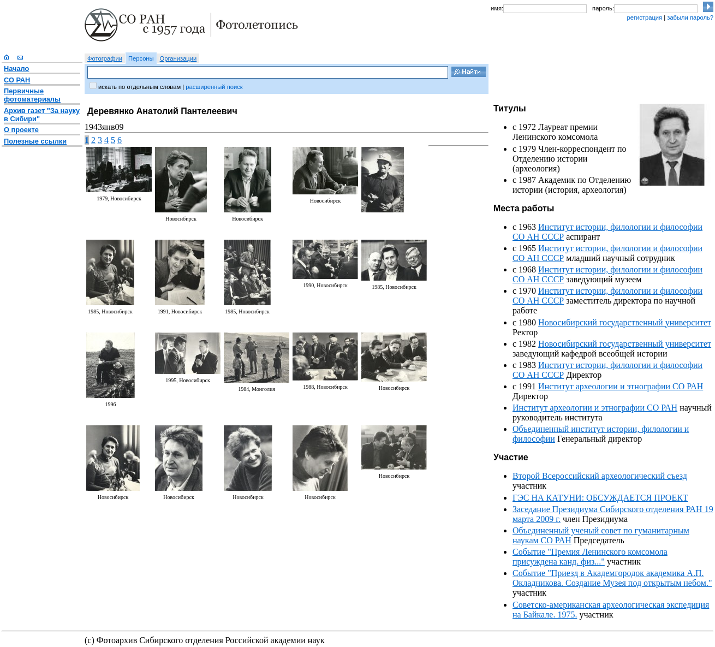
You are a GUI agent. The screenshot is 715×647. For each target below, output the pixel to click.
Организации (178, 58)
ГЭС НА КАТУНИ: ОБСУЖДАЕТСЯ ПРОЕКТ (600, 497)
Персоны (141, 58)
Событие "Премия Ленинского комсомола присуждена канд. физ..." (590, 556)
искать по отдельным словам (139, 87)
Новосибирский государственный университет (624, 322)
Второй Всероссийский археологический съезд (600, 475)
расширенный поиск (214, 87)
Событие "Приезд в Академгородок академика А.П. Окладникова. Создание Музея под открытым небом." (612, 577)
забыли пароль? (690, 17)
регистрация (644, 17)
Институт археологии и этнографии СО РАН (620, 386)
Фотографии (104, 58)
